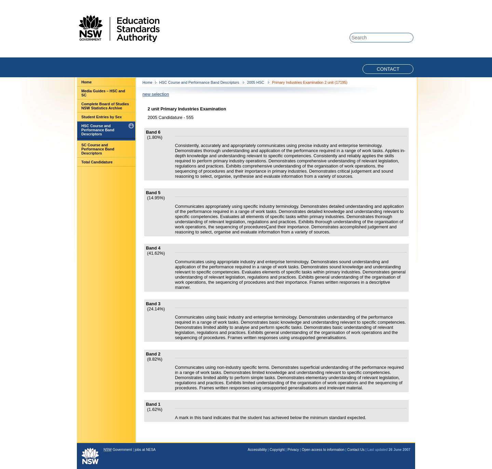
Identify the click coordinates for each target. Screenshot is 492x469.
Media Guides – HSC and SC (103, 93)
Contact (388, 69)
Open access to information (323, 450)
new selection (155, 94)
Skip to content (386, 3)
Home (86, 82)
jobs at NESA (145, 450)
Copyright (277, 450)
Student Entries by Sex (101, 117)
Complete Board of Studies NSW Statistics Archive (105, 106)
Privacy (293, 450)
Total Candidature (97, 162)
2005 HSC (256, 82)
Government (118, 450)
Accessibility (257, 450)
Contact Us (356, 450)
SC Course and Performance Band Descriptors (97, 149)
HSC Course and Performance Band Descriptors (97, 130)
